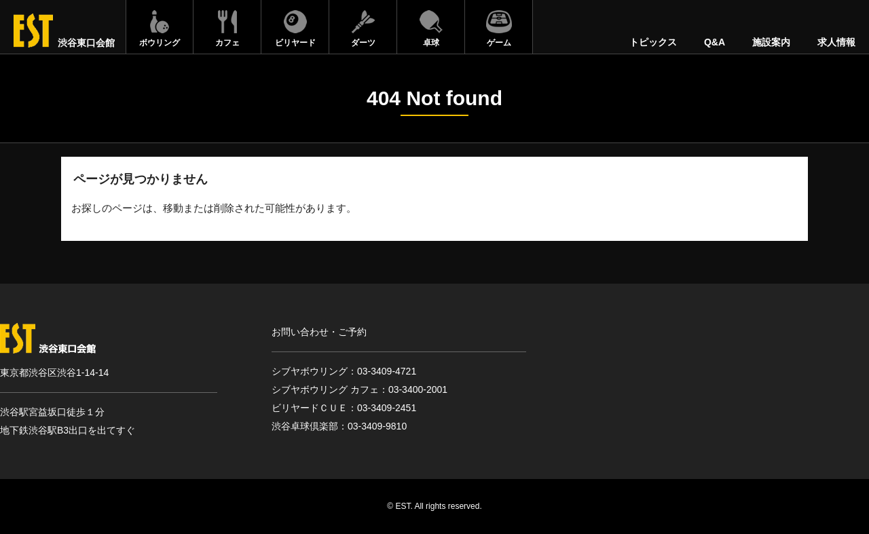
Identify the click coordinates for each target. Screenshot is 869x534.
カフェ (227, 42)
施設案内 (771, 42)
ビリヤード (295, 42)
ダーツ (363, 42)
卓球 (431, 42)
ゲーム (499, 42)
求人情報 (836, 42)
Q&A (714, 42)
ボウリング (159, 42)
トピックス (653, 42)
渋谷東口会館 (86, 42)
